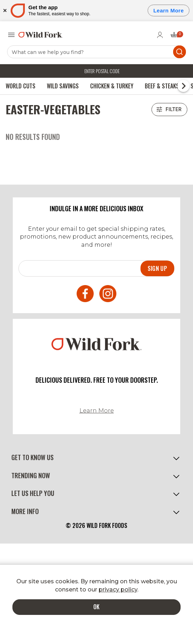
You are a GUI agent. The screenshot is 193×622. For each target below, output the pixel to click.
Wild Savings (63, 86)
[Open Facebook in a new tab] (85, 294)
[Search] (96, 51)
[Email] (79, 268)
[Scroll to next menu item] (183, 86)
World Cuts (20, 86)
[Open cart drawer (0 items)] (176, 36)
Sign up (157, 268)
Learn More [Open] (168, 10)
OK (96, 606)
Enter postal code (102, 71)
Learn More (96, 410)
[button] (96, 457)
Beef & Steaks (162, 86)
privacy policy (118, 589)
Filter (169, 109)
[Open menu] (11, 35)
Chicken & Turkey (111, 86)
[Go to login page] (160, 34)
